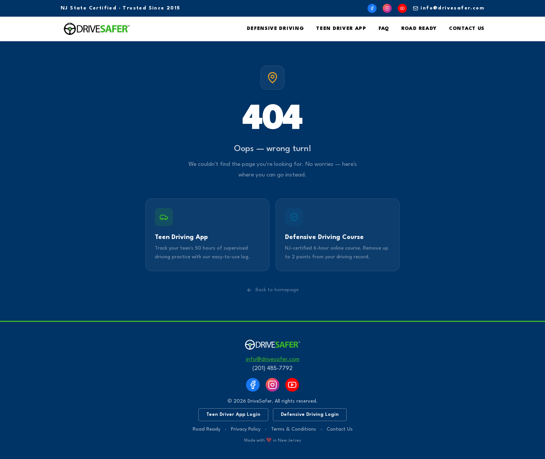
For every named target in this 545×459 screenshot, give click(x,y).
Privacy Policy (245, 429)
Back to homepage (272, 290)
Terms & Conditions (293, 429)
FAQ (383, 28)
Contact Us (466, 28)
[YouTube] (402, 8)
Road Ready (419, 28)
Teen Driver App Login (233, 414)
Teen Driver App (341, 28)
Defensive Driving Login (310, 414)
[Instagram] (387, 8)
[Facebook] (372, 8)
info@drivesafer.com (448, 8)
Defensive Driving (275, 28)
